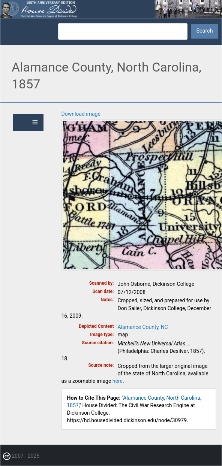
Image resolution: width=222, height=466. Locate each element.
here (117, 381)
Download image (81, 114)
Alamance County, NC (143, 327)
